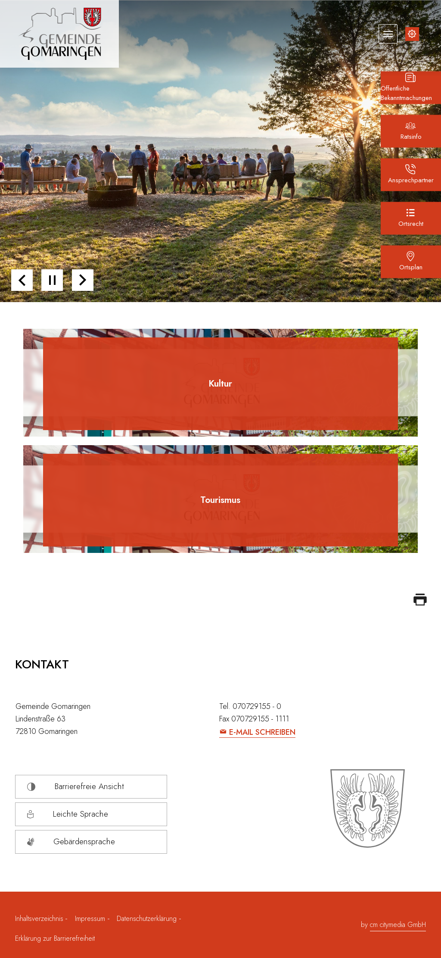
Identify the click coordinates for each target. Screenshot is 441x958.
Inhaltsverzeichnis (40, 919)
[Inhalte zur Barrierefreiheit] (412, 34)
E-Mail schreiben (262, 732)
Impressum (90, 919)
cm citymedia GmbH (398, 925)
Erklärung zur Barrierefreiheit (55, 938)
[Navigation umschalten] (388, 33)
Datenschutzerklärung (147, 919)
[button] (22, 280)
